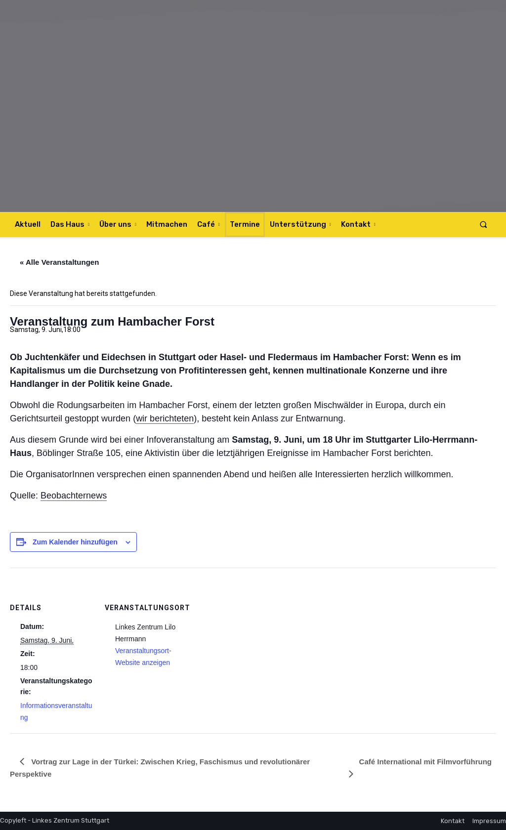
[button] (483, 224)
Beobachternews (74, 495)
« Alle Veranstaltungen (59, 262)
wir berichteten (165, 418)
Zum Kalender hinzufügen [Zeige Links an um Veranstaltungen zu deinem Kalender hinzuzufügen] (75, 542)
